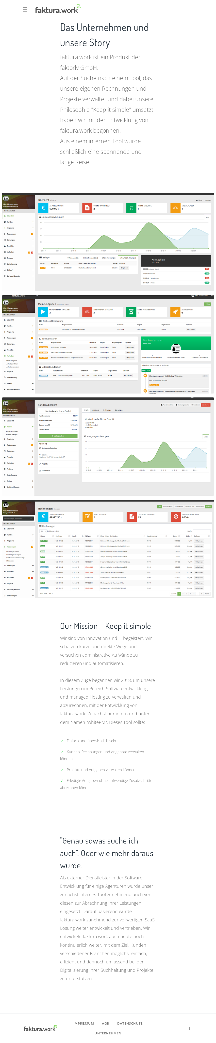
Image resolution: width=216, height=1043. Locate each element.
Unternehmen (108, 1033)
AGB (105, 1023)
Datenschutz (130, 1023)
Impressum (83, 1023)
